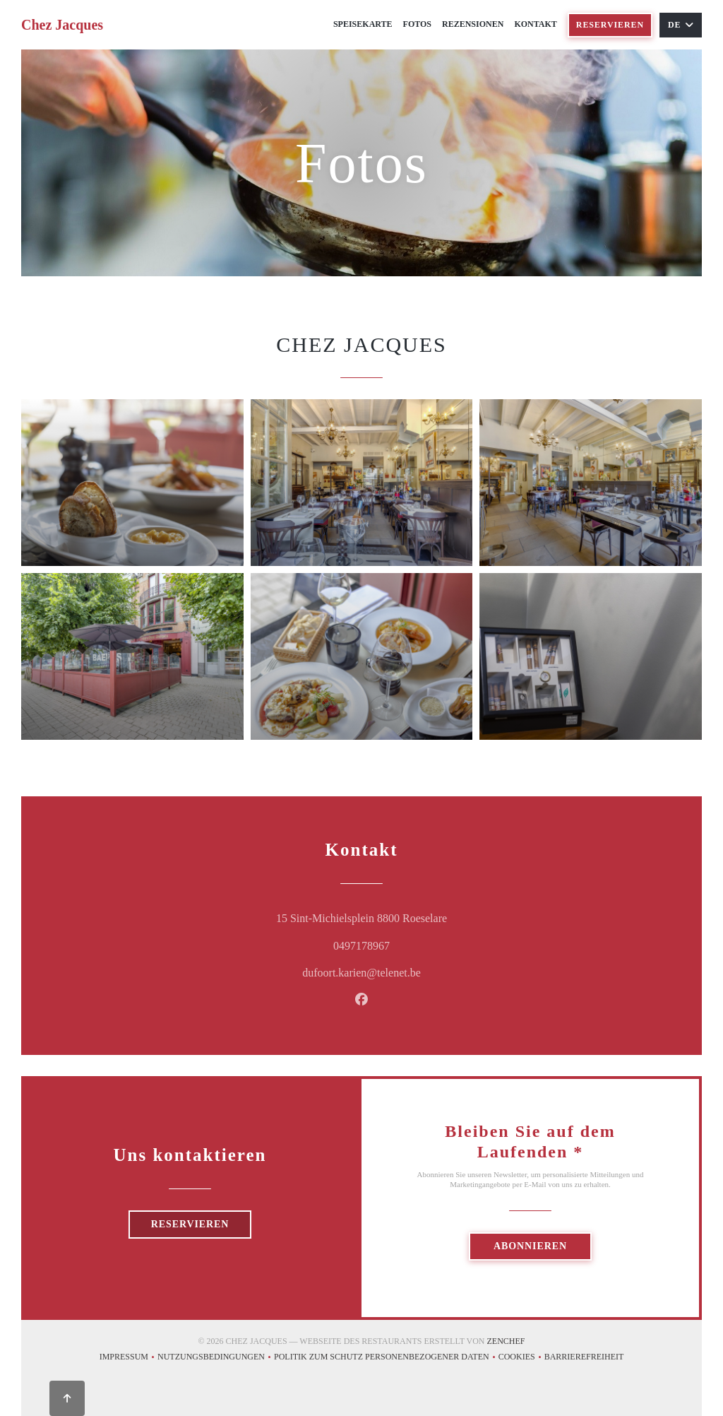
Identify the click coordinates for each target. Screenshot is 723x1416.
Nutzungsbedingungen (215, 1358)
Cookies (521, 1358)
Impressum (128, 1358)
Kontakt (535, 24)
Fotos (417, 24)
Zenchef (506, 1341)
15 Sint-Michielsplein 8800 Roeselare (423, 916)
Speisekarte (363, 24)
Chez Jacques (62, 25)
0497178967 (361, 946)
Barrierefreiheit (584, 1358)
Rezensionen (472, 24)
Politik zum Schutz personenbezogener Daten (386, 1358)
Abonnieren (530, 1246)
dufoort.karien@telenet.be (361, 973)
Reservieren (610, 25)
